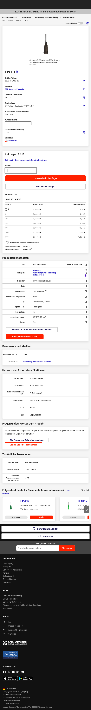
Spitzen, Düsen (68, 17)
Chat (7, 622)
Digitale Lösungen (10, 579)
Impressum (7, 608)
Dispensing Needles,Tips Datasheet (37, 362)
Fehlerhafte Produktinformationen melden (32, 329)
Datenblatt (11, 141)
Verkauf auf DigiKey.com (12, 570)
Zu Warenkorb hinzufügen (45, 178)
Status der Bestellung (11, 599)
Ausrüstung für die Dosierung (46, 17)
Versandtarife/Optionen (12, 602)
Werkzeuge (26, 17)
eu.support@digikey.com (15, 630)
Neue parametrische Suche (24, 336)
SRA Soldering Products (14, 89)
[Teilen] (87, 23)
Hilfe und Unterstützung (12, 596)
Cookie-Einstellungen (11, 703)
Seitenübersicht (9, 576)
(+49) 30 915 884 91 (13, 626)
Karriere (6, 573)
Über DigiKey (8, 564)
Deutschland (9, 689)
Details (41, 517)
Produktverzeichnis (9, 17)
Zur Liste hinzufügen (45, 186)
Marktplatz (7, 567)
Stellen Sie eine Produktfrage (23, 445)
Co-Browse (9, 634)
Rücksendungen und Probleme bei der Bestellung (22, 605)
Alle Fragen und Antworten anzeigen (27, 440)
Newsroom (7, 582)
